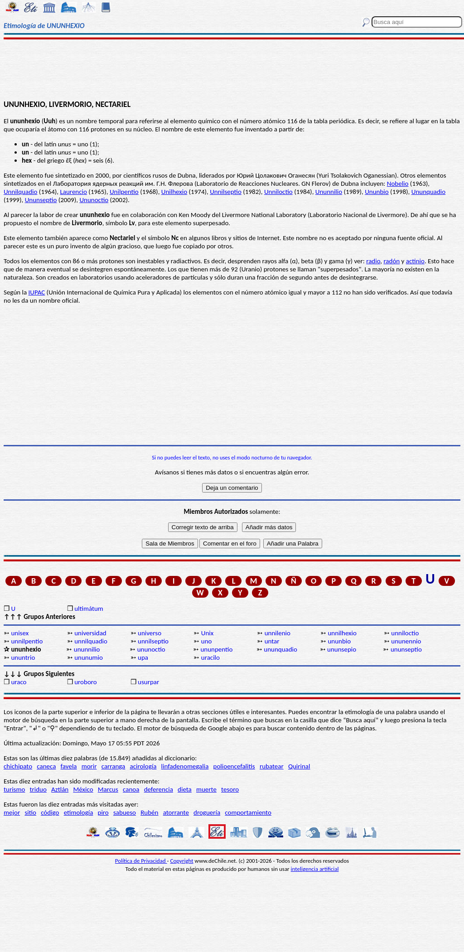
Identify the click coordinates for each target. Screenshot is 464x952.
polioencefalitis (234, 766)
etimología (78, 812)
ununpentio (216, 649)
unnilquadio (90, 641)
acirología (143, 766)
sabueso (124, 812)
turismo (14, 789)
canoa (131, 789)
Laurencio (73, 192)
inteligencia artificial (315, 868)
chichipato (18, 766)
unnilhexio (342, 633)
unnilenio (277, 633)
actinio (415, 261)
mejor (12, 812)
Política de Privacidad (141, 860)
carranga (114, 766)
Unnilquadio (20, 192)
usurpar (148, 682)
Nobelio (398, 183)
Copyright (181, 860)
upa (143, 657)
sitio (30, 812)
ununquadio (280, 649)
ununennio (406, 641)
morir (89, 766)
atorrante (176, 812)
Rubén (149, 812)
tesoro (230, 789)
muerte (206, 789)
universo (149, 633)
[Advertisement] (232, 68)
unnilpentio (27, 641)
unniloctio (405, 633)
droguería (206, 812)
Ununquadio (428, 192)
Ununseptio (41, 200)
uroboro (85, 682)
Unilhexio (174, 192)
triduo (38, 789)
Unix (207, 633)
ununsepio (341, 649)
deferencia (158, 789)
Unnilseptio (226, 192)
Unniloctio (278, 192)
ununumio (88, 657)
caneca (46, 766)
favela (69, 766)
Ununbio (377, 192)
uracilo (210, 657)
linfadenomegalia (185, 766)
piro (103, 812)
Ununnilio (328, 192)
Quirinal (299, 766)
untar (272, 641)
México (83, 789)
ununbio (339, 641)
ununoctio (151, 649)
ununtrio (23, 657)
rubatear (272, 766)
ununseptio (406, 649)
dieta (185, 789)
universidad (90, 633)
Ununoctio (93, 200)
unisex (20, 633)
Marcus (108, 789)
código (50, 812)
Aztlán (59, 789)
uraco (18, 682)
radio (373, 261)
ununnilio (87, 649)
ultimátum (88, 608)
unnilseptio (153, 641)
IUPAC (37, 292)
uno (206, 641)
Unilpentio (124, 192)
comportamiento (248, 812)
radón (391, 261)
